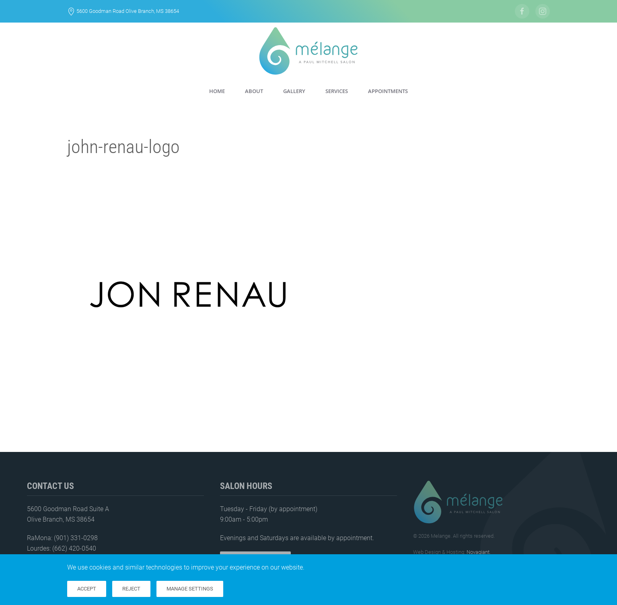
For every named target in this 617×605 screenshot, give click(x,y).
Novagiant (478, 552)
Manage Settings (190, 589)
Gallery (294, 91)
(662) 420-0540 (74, 548)
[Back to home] (308, 51)
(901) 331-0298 (76, 538)
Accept (86, 589)
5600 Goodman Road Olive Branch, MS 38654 (127, 11)
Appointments (388, 91)
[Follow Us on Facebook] (522, 11)
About (254, 91)
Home (217, 91)
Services (336, 91)
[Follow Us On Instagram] (542, 11)
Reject (131, 589)
